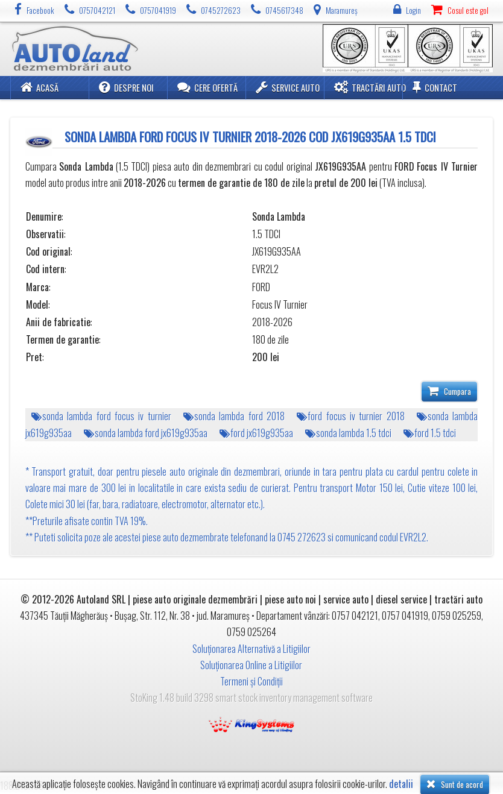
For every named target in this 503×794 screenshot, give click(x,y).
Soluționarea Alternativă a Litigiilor (251, 648)
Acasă (40, 87)
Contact (435, 87)
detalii (401, 784)
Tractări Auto (370, 87)
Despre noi (126, 87)
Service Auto (288, 87)
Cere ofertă (207, 87)
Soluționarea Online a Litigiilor (251, 665)
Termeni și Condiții (251, 681)
